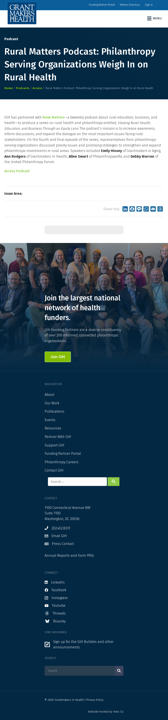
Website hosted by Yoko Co (105, 711)
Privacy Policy (94, 699)
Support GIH (54, 445)
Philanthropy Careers (62, 462)
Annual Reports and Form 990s (69, 555)
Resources (53, 428)
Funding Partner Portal (102, 4)
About (49, 395)
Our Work (52, 403)
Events (50, 420)
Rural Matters (53, 117)
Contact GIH (54, 470)
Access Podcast (17, 171)
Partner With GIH (58, 437)
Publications (54, 411)
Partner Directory (130, 4)
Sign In (149, 4)
